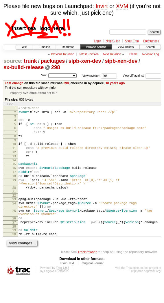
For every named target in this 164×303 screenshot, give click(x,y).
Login (97, 41)
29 (14, 252)
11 (14, 155)
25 (14, 229)
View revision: (91, 75)
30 (14, 257)
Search (150, 47)
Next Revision (112, 54)
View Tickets (126, 47)
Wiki (24, 47)
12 (14, 160)
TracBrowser (87, 276)
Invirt (101, 6)
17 (14, 184)
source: (13, 61)
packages (52, 61)
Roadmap (68, 47)
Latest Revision (88, 54)
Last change (14, 83)
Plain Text (67, 287)
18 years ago (115, 83)
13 (14, 165)
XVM (122, 6)
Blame (133, 54)
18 (14, 189)
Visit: (44, 75)
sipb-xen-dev (85, 61)
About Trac (132, 41)
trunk (30, 61)
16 (14, 179)
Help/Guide (113, 41)
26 (14, 239)
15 (14, 174)
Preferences (151, 41)
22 (14, 211)
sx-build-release (23, 67)
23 (14, 215)
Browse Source (96, 47)
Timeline (44, 47)
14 (14, 170)
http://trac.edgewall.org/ (146, 295)
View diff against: (142, 75)
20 (14, 203)
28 (14, 248)
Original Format (93, 287)
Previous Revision (62, 54)
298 (55, 67)
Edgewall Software (56, 295)
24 (14, 220)
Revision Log (150, 54)
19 (14, 193)
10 (14, 150)
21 (14, 208)
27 (14, 243)
